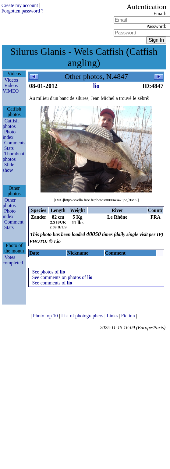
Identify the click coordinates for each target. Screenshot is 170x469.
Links (113, 315)
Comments (14, 142)
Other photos (9, 202)
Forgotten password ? (22, 10)
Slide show (8, 167)
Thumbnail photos (14, 156)
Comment (13, 221)
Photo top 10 (46, 315)
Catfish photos (11, 123)
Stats (9, 148)
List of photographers (82, 315)
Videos (11, 80)
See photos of (48, 271)
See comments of (52, 282)
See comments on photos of (62, 277)
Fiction (128, 315)
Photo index (9, 134)
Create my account (20, 5)
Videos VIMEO (11, 88)
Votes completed (13, 260)
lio (96, 86)
